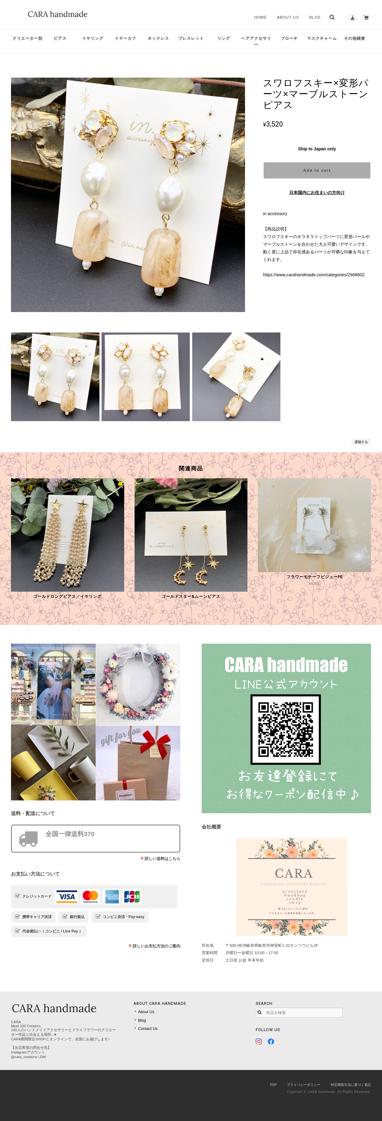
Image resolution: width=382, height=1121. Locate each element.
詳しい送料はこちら (162, 858)
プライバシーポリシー (303, 1084)
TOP (273, 1084)
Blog (313, 17)
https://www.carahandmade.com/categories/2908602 (314, 274)
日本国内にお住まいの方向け (317, 192)
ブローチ (289, 38)
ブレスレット (191, 38)
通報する (361, 442)
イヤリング (92, 38)
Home (258, 17)
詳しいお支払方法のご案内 (156, 946)
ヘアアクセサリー (256, 41)
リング (223, 38)
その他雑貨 (354, 38)
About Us (286, 17)
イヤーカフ (125, 38)
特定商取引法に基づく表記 (351, 1084)
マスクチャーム (322, 38)
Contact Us (147, 1028)
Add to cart (317, 170)
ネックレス (158, 38)
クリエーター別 (27, 38)
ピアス (60, 38)
